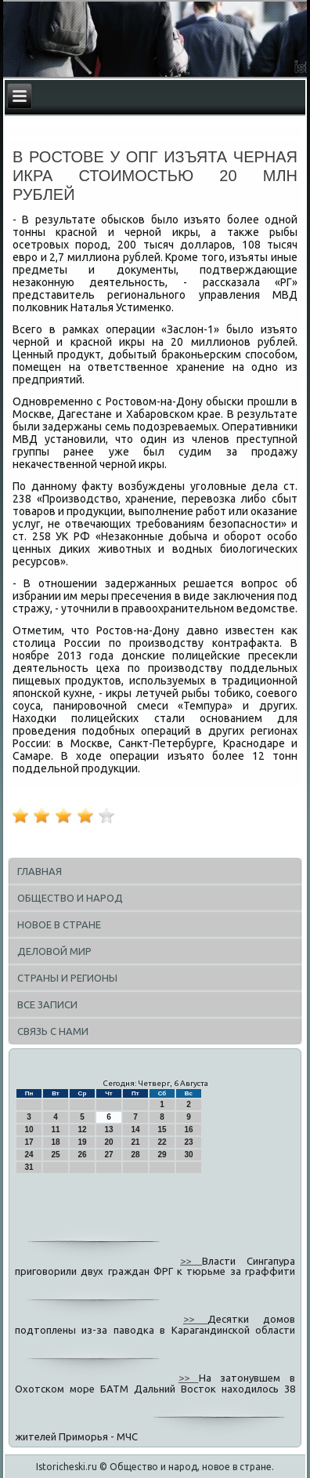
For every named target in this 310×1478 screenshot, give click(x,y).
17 (28, 1142)
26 (82, 1154)
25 (55, 1154)
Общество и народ (70, 897)
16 (188, 1129)
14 (135, 1129)
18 (55, 1142)
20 (108, 1142)
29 (161, 1154)
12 (82, 1129)
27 (108, 1154)
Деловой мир (54, 951)
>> (191, 1260)
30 (188, 1154)
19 (82, 1142)
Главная (39, 871)
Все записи (47, 1004)
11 (55, 1129)
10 (28, 1129)
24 (28, 1154)
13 (108, 1129)
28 (135, 1154)
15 (161, 1129)
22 (161, 1142)
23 (188, 1142)
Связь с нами (52, 1031)
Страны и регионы (67, 977)
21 (135, 1142)
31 (28, 1167)
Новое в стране (59, 924)
